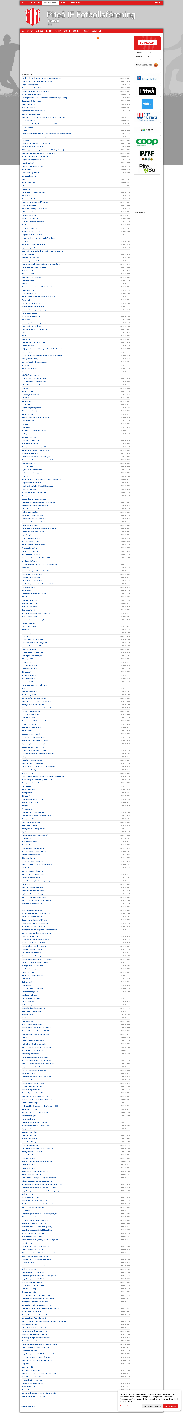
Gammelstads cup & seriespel (32, 910)
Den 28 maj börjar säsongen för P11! (34, 1383)
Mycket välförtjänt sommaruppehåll (34, 111)
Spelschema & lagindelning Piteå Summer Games (38, 522)
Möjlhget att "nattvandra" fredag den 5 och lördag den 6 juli (42, 349)
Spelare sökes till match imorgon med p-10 (36, 1028)
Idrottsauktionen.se (28, 1165)
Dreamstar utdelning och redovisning (34, 1142)
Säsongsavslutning (28, 463)
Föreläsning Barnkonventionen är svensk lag (37, 1161)
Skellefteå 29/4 (27, 567)
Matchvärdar (26, 319)
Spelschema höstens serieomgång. (34, 492)
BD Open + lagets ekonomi (31, 711)
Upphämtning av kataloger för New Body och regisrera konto (42, 355)
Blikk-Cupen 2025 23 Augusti (31, 114)
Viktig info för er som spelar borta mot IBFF (36, 1047)
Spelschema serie (28, 346)
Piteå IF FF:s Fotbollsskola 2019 (32, 1236)
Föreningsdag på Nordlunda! (31, 326)
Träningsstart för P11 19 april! (32, 1152)
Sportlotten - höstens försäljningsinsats (35, 91)
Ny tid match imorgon (29, 626)
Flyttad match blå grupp (30, 525)
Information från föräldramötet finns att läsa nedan (39, 153)
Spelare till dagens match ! (31, 1090)
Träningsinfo (26, 496)
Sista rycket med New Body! (31, 303)
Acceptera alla (170, 1406)
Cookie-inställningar (28, 1406)
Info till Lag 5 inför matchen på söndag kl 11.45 (38, 1063)
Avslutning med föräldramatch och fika (35, 1171)
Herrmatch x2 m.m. (28, 623)
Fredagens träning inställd (31, 783)
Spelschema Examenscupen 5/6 (33, 747)
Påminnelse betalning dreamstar (33, 975)
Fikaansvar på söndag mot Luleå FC (34, 244)
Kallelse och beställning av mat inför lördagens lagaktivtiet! (42, 78)
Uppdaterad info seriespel (31, 734)
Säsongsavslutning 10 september (33, 1272)
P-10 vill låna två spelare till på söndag (35, 430)
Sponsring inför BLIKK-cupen (32, 101)
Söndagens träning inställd (31, 231)
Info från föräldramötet (29, 398)
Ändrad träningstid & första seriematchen (36, 1125)
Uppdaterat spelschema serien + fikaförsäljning (38, 753)
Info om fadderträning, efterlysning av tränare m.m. (39, 1373)
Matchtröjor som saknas (30, 1018)
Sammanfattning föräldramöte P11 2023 (35, 571)
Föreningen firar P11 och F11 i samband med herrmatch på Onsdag (44, 98)
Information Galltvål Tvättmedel (32, 887)
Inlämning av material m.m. (31, 453)
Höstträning (26, 189)
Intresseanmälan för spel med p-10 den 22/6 (37, 1099)
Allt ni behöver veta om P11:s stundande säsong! (38, 1253)
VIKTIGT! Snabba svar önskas (32, 385)
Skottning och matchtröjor (31, 440)
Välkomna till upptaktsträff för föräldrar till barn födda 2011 (42, 1393)
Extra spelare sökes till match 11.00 (34, 851)
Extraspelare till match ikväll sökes (33, 737)
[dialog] (149, 1400)
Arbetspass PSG (27, 127)
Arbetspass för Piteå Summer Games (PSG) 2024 (38, 297)
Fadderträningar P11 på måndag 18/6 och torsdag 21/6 (40, 1308)
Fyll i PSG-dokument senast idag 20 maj (35, 1220)
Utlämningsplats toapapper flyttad (33, 473)
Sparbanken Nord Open (30, 770)
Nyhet (24, 832)
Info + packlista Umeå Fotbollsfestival (35, 505)
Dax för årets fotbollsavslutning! (33, 620)
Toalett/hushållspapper (30, 368)
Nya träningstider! (28, 163)
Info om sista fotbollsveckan (31, 855)
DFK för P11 (26, 130)
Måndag (25, 424)
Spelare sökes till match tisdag (32, 1050)
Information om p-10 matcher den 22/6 (35, 1096)
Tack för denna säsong (30, 616)
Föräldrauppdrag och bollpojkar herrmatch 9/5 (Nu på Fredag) (43, 150)
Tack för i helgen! (27, 271)
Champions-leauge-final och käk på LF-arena (37, 81)
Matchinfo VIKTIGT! (28, 972)
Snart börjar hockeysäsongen (32, 1341)
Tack (23, 688)
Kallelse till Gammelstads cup (32, 917)
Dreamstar (25, 636)
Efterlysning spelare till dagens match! (35, 1112)
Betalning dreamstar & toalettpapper (34, 750)
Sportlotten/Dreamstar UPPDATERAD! (34, 594)
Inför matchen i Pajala (29, 212)
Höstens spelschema (29, 907)
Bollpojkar (25, 434)
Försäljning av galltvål (29, 649)
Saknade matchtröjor (29, 610)
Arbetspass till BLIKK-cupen (31, 94)
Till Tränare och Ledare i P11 (31, 1370)
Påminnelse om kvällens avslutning (33, 192)
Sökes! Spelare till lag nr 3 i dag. (32, 1086)
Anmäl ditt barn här (28, 1386)
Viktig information (28, 1001)
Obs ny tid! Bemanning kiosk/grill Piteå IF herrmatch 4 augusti (42, 251)
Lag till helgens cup (28, 290)
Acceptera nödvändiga (152, 1406)
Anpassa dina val (126, 1406)
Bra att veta (26, 868)
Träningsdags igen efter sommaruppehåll (36, 1302)
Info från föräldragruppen (30, 375)
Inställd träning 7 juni (29, 1116)
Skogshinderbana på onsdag (32, 760)
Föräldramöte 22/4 (28, 421)
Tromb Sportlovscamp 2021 (31, 1011)
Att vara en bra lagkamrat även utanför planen (37, 613)
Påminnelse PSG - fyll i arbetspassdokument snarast (39, 528)
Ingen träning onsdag (29, 248)
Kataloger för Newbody (30, 359)
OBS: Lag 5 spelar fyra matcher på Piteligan (36, 1357)
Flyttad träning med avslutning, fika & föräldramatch (39, 1344)
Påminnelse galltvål (28, 633)
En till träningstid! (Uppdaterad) (32, 952)
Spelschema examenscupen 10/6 (33, 532)
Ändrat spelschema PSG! (30, 1197)
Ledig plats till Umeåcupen (31, 512)
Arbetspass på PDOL (29, 695)
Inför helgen (26, 339)
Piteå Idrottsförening (30, 3)
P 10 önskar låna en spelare (31, 714)
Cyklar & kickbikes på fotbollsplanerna (35, 962)
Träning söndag (27, 391)
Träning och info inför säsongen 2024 (34, 447)
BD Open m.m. (27, 757)
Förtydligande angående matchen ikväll (35, 740)
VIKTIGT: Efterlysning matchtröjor (33, 1207)
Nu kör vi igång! (27, 1005)
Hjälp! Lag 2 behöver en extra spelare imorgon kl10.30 (40, 1106)
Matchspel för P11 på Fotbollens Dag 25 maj (37, 1227)
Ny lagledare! (26, 1129)
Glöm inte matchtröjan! (29, 1292)
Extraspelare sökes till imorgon (32, 861)
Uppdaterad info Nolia (29, 669)
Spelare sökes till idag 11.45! (31, 1103)
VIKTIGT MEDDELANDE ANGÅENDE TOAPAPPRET (38, 767)
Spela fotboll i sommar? (30, 1324)
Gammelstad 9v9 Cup (29, 293)
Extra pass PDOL (27, 682)
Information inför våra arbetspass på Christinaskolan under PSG (43, 117)
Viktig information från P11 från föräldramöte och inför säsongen (44, 1321)
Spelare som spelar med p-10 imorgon (35, 920)
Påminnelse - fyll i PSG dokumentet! (34, 721)
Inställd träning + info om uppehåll (33, 515)
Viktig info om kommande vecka (33, 874)
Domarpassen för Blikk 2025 (31, 88)
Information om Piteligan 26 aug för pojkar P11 (37, 1360)
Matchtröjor (26, 195)
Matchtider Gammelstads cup (32, 904)
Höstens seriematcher (29, 228)
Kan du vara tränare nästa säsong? (33, 1266)
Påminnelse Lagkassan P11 (31, 1351)
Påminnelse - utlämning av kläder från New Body (38, 287)
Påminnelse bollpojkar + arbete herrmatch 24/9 (37, 460)
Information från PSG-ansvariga (32, 763)
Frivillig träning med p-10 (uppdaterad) (35, 835)
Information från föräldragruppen (33, 891)
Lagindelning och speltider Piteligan (34, 1279)
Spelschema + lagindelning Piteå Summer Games (38, 708)
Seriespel (25, 388)
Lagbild (24, 1037)
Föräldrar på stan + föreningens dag (34, 323)
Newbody (25, 372)
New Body (25, 140)
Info (23, 179)
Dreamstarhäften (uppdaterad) (32, 988)
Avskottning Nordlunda (30, 443)
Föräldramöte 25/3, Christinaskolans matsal (36, 1259)
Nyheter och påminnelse (30, 1138)
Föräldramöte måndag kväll (31, 577)
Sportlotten (26, 404)
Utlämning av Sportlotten (30, 395)
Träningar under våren (29, 437)
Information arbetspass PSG (31, 509)
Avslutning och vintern (29, 199)
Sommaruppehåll (28, 1080)
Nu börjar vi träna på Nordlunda (32, 966)
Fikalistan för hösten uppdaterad (33, 222)
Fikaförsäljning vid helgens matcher (34, 381)
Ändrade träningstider (29, 548)
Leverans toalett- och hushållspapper (34, 362)
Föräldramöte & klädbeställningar (33, 812)
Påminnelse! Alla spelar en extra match (35, 1057)
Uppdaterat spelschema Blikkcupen (34, 646)
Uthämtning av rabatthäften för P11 (34, 1282)
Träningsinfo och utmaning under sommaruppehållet (39, 930)
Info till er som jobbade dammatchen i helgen (37, 864)
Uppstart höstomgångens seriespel (34, 499)
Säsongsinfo (26, 985)
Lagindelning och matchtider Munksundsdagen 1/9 (39, 1276)
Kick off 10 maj (27, 1243)
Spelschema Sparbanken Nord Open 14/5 (36, 558)
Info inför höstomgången (30, 257)
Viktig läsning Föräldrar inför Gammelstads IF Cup (38, 900)
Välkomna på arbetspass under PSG (34, 698)
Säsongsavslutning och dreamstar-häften (36, 1034)
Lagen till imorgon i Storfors (31, 483)
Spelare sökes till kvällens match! (33, 1041)
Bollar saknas (26, 838)
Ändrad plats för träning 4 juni (32, 1380)
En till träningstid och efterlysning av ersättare (37, 1148)
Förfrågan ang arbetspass (31, 877)
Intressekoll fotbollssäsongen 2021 (34, 1008)
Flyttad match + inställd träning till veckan (36, 939)
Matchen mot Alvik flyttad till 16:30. (33, 943)
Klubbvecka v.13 (27, 1155)
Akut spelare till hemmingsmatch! (33, 848)
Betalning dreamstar (29, 845)
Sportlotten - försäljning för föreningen (35, 156)
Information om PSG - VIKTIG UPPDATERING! (37, 701)
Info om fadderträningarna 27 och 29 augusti (37, 1181)
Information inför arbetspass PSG (33, 277)
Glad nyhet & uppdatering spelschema (35, 956)
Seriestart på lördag (28, 982)
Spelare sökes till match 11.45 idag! (34, 1083)
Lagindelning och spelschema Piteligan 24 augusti (39, 1187)
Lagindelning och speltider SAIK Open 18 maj (37, 1230)
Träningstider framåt (29, 176)
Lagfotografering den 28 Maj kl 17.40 (34, 160)
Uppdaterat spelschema (30, 665)
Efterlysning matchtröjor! (30, 411)
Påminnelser (26, 884)
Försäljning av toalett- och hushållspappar (36, 137)
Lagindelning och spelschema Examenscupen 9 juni (39, 1214)
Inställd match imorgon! (30, 969)
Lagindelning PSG (28, 280)
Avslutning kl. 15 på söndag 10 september (36, 1338)
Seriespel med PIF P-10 (29, 1135)
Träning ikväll (26, 401)
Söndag (24, 336)
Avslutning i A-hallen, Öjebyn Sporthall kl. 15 (36, 1334)
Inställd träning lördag (29, 995)
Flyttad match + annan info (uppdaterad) (35, 894)
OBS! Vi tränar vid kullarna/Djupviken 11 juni (36, 1377)
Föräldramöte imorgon (29, 600)
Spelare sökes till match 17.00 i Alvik (34, 946)
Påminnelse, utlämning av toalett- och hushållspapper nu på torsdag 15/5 (46, 133)
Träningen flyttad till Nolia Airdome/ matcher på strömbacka (42, 479)
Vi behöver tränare (28, 1262)
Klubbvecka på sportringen (31, 998)
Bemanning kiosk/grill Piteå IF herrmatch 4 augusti (39, 261)
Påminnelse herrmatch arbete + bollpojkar (36, 457)
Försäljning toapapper (29, 489)
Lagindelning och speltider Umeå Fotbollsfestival (38, 502)
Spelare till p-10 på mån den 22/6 (33, 1093)
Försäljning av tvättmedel (30, 936)
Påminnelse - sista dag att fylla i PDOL (34, 685)
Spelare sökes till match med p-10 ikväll (35, 1031)
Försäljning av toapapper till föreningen (35, 202)
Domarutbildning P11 (29, 120)
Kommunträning (27, 1014)
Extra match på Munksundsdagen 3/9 (34, 643)
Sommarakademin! (28, 107)
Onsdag (24, 225)
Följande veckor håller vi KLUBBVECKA (35, 1331)
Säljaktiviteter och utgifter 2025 (32, 147)
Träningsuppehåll (28, 274)
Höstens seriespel (28, 241)
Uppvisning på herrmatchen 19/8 (33, 1285)
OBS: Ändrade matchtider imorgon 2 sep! (36, 1347)
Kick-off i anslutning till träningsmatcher (35, 417)
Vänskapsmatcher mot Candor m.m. (34, 519)
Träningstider (26, 169)
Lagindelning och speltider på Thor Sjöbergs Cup (38, 1298)
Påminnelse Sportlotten (30, 551)
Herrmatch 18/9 (27, 662)
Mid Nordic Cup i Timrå (29, 104)
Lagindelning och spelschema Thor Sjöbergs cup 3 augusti (42, 1191)
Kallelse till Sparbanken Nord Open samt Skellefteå (39, 584)
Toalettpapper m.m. (28, 789)
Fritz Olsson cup (27, 597)
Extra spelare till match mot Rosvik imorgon (36, 933)
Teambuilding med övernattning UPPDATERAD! (37, 780)
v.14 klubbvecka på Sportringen (32, 1249)
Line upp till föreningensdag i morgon (34, 310)
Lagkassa (25, 1364)
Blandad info (26, 786)
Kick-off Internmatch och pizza (32, 166)
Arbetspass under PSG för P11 (32, 1311)
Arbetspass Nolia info (29, 675)
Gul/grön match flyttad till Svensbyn (34, 639)
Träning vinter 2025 (28, 182)
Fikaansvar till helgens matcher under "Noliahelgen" (39, 238)
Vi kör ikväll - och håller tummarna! (33, 1233)
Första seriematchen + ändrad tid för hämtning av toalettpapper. (43, 776)
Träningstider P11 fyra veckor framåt (34, 1318)
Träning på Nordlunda (29, 1109)
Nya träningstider (27, 535)
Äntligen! (25, 806)
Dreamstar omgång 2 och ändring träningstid (37, 881)
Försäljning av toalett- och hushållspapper (36, 143)
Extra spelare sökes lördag (31, 541)
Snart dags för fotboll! (29, 603)
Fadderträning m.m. (28, 718)
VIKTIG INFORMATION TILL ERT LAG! (34, 1328)
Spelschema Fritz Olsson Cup (32, 574)
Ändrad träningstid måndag (31, 316)
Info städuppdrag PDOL (30, 691)
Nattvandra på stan (28, 1158)
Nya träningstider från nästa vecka (33, 306)
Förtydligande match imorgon (32, 656)
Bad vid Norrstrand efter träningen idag (35, 923)
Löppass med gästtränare (31, 173)
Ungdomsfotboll (50, 3)
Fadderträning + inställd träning (32, 727)
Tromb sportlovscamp (29, 607)
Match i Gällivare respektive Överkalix (34, 209)
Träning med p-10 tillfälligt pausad (33, 829)
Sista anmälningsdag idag (31, 822)
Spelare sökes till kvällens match (33, 652)
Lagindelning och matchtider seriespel (35, 1122)
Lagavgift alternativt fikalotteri (32, 235)
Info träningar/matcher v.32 (31, 1054)
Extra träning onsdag (29, 1289)
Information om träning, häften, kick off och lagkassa (40, 1240)
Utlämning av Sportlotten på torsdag (34, 378)
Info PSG (25, 284)
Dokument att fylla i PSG (30, 724)
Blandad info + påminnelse (31, 554)
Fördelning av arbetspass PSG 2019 (34, 1223)
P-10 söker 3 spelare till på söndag (33, 926)
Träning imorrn (27, 793)
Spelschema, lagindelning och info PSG (35, 1200)
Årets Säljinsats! (27, 809)
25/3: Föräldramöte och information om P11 (36, 1256)
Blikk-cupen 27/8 (27, 659)
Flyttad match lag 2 (28, 1119)
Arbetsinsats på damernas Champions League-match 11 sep (42, 1184)
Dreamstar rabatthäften (30, 1145)
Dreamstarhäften (27, 466)
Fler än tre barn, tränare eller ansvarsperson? (37, 1246)
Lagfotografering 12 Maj (30, 85)
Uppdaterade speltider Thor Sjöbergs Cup (36, 1295)
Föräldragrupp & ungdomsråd (32, 949)
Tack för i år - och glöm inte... (31, 1269)
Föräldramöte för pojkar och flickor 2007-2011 (37, 815)
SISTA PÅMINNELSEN (29, 678)
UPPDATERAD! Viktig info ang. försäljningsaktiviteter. (39, 564)
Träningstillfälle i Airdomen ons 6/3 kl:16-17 (36, 450)
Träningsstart (26, 590)
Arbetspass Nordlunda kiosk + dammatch (36, 913)
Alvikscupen (26, 365)
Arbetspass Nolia (28, 254)
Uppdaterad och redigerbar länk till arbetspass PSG (39, 124)
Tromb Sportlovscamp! (30, 825)
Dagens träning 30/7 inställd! (31, 1067)
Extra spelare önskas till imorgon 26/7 (34, 1070)
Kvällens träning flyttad (29, 587)
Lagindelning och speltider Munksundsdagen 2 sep (39, 1354)
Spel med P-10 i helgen (29, 1132)
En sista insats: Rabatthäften (31, 1174)
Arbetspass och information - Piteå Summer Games (39, 1204)
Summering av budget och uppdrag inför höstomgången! (41, 264)
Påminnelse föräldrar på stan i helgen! (34, 267)
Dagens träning (27, 352)
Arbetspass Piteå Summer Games (33, 545)
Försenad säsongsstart (30, 802)
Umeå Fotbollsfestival (29, 561)
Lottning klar (26, 427)
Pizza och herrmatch (29, 215)
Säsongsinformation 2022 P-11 (32, 799)
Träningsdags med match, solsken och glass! (37, 1305)
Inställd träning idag (28, 1073)
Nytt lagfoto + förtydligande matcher (34, 1044)
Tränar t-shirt (26, 1390)
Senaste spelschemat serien (31, 538)
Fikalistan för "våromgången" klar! (33, 342)
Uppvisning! (26, 1210)
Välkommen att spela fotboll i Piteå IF (34, 1396)
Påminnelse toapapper (29, 313)
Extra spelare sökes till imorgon (32, 871)
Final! (24, 333)
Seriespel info (26, 979)
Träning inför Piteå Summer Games (33, 705)
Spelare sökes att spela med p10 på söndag (37, 959)
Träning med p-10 (28, 819)
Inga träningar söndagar (30, 218)
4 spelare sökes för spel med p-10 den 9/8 (36, 1060)
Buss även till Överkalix (29, 205)
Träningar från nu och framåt (31, 1217)
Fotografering (26, 300)
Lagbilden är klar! (28, 1021)
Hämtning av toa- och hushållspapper (34, 329)
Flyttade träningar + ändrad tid (32, 470)
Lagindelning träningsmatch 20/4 (33, 408)
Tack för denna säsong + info (32, 1024)
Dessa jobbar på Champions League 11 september (39, 1178)
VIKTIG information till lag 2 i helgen (34, 897)
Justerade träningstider (30, 992)
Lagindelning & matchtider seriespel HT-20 (36, 1076)
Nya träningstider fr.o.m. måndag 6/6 (34, 744)
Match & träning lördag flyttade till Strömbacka (37, 486)
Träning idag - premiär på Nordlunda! (34, 1315)
